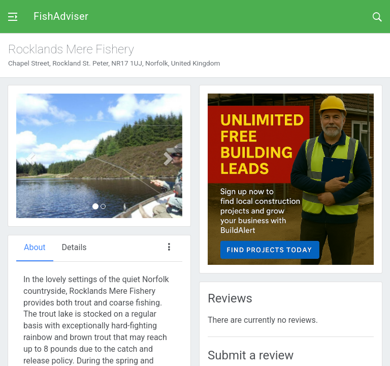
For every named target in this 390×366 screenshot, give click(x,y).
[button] (28, 156)
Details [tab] (74, 247)
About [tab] (35, 247)
